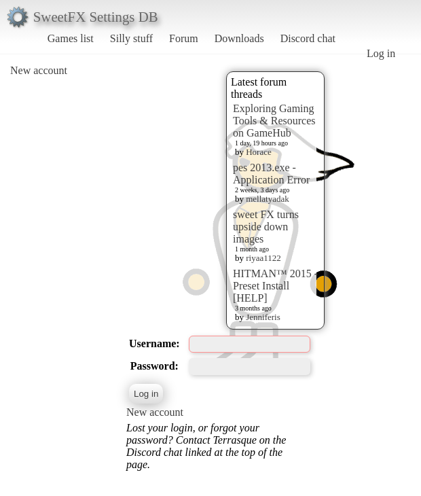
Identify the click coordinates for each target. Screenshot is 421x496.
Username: (154, 343)
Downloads (239, 38)
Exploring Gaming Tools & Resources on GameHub (274, 121)
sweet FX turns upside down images (266, 227)
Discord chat (307, 38)
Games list (71, 38)
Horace (259, 152)
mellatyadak (267, 199)
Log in (381, 53)
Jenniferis (263, 317)
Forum (183, 38)
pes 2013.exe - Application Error (271, 173)
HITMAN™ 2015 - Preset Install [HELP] (275, 286)
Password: (154, 366)
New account (38, 70)
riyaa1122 (263, 258)
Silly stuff (131, 38)
